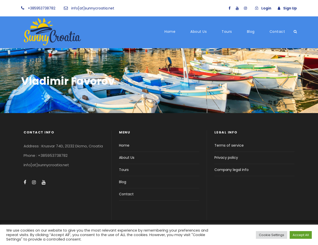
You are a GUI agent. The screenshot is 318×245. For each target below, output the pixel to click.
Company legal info (231, 169)
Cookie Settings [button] (271, 235)
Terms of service (229, 145)
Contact (277, 31)
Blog (251, 31)
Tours (227, 31)
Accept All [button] (301, 235)
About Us (198, 31)
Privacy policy (226, 157)
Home (169, 31)
